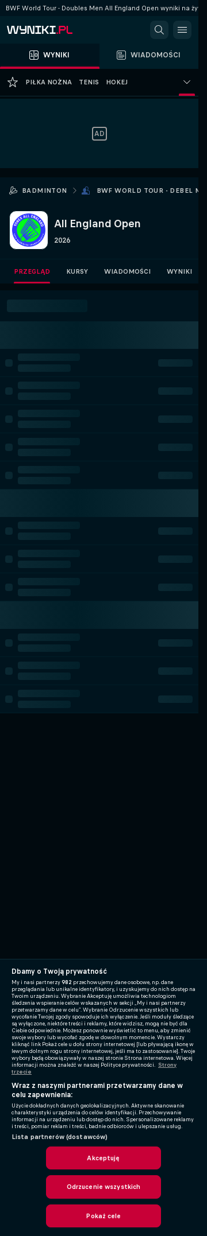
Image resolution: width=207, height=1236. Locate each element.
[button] (159, 30)
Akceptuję (103, 1158)
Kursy (77, 271)
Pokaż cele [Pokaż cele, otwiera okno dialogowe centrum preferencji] (103, 1216)
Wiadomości (127, 271)
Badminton (44, 190)
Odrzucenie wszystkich (104, 1187)
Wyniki (179, 271)
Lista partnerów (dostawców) (60, 1137)
